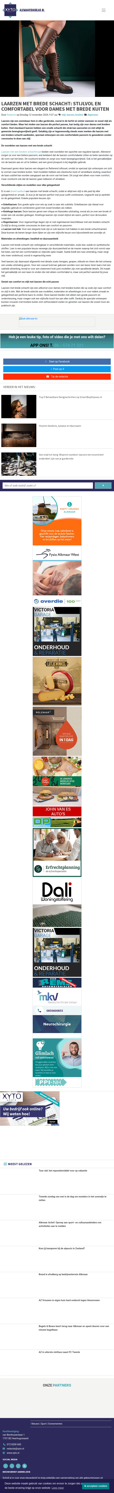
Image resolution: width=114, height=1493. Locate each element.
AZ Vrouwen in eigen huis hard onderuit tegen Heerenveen (69, 1300)
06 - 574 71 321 (69, 345)
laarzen (70, 114)
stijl (64, 114)
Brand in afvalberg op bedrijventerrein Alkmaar (63, 1274)
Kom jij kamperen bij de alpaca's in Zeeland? (62, 1248)
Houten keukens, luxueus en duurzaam (60, 425)
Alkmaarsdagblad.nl (32, 10)
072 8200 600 (14, 1444)
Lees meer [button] (58, 1487)
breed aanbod (18, 191)
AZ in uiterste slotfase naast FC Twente (59, 1352)
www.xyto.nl (13, 1453)
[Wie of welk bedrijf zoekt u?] (48, 485)
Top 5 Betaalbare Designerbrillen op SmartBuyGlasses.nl (70, 397)
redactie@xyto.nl (15, 1448)
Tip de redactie (57, 376)
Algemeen (92, 114)
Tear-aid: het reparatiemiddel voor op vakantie (63, 1170)
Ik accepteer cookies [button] (95, 1486)
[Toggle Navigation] (103, 10)
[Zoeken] (103, 485)
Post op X (57, 369)
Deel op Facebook (57, 361)
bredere (79, 114)
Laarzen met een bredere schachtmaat (21, 151)
